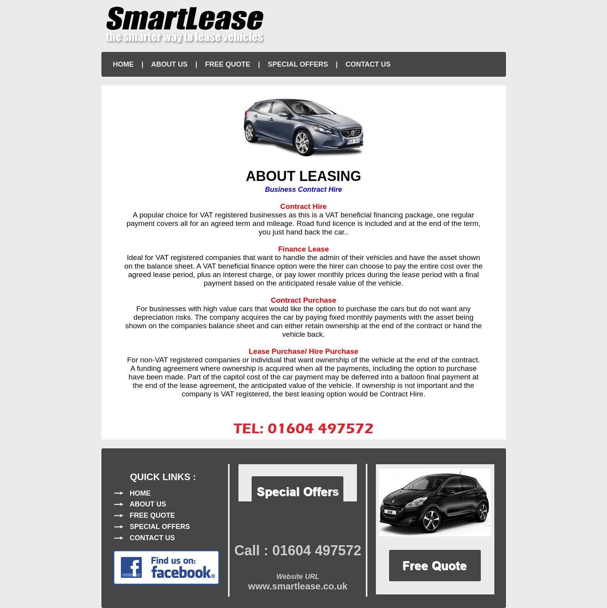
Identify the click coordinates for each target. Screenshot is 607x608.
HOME (123, 64)
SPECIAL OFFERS (298, 64)
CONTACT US (368, 64)
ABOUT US (169, 64)
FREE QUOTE (227, 64)
